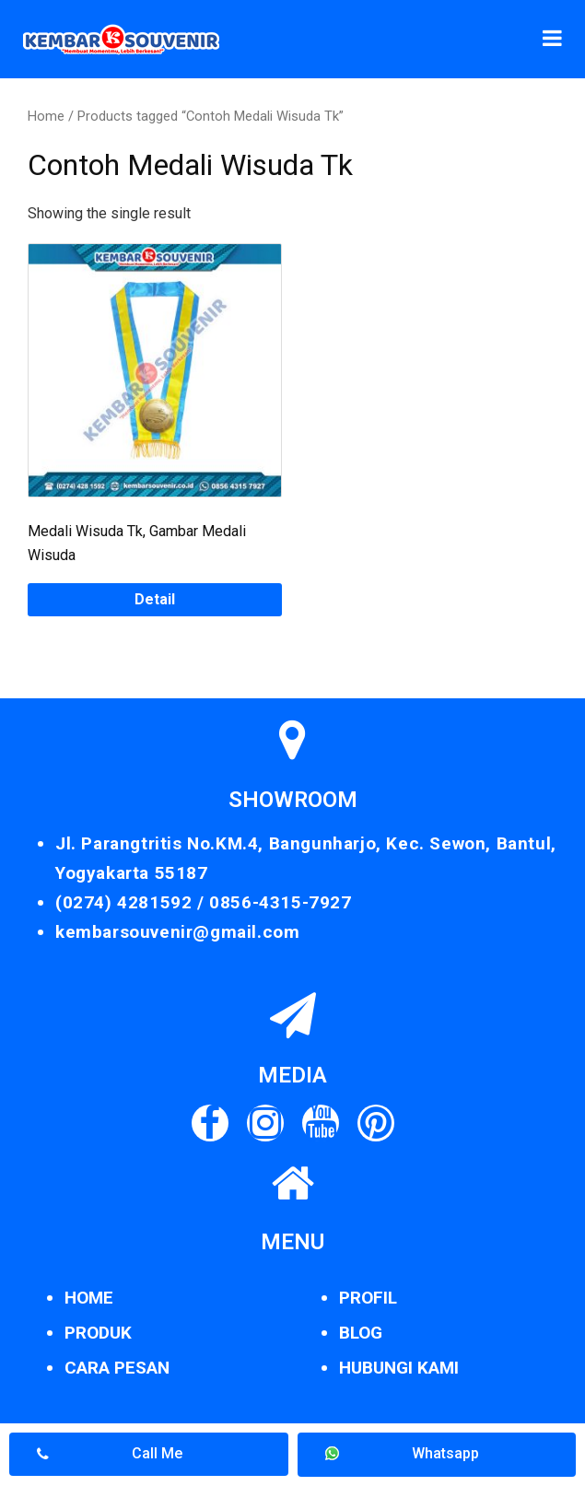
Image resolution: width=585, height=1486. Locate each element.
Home (46, 116)
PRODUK (98, 1332)
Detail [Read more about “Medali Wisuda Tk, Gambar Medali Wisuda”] (155, 599)
